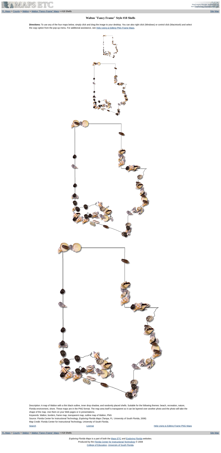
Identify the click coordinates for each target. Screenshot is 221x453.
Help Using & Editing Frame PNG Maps (173, 426)
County (16, 11)
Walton (25, 11)
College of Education (97, 445)
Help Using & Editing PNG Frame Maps (115, 28)
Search (32, 426)
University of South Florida (120, 445)
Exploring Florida (134, 438)
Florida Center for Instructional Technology (115, 442)
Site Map (214, 11)
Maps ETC (116, 438)
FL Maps (6, 11)
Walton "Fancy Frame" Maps (45, 11)
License (90, 426)
